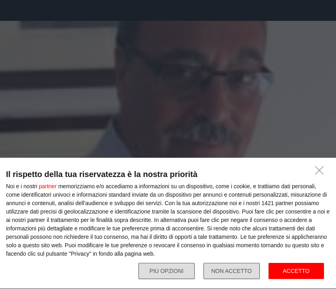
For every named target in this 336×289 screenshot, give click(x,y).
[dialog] (168, 223)
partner (48, 186)
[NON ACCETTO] (321, 172)
